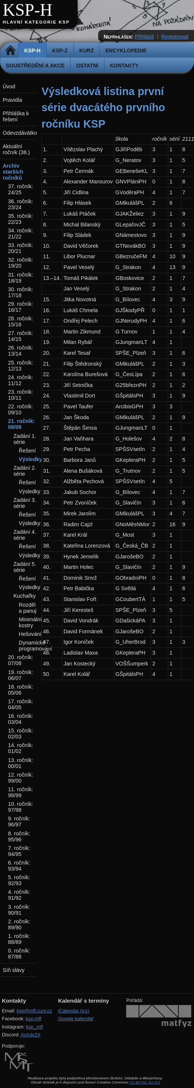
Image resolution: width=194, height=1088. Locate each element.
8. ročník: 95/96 (19, 836)
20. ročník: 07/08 (20, 660)
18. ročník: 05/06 (20, 690)
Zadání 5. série (24, 567)
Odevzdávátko (20, 133)
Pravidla (12, 100)
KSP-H (27, 9)
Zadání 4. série (24, 535)
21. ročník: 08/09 (21, 424)
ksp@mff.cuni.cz (34, 1011)
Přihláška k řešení (16, 116)
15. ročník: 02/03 (20, 734)
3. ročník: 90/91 (19, 910)
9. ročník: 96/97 (19, 822)
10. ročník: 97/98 (20, 807)
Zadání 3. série (24, 503)
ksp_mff (34, 1027)
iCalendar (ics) (74, 1011)
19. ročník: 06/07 (20, 675)
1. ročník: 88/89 (19, 939)
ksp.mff (33, 1018)
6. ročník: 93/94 (19, 866)
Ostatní (87, 65)
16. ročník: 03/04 (20, 719)
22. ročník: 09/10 (20, 409)
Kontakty (124, 65)
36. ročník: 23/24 (20, 204)
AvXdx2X (30, 1034)
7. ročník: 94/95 (19, 851)
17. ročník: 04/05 (20, 704)
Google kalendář (76, 1018)
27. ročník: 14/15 (20, 336)
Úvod (9, 86)
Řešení (27, 451)
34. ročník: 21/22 (20, 234)
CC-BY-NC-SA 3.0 (144, 1082)
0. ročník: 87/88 (19, 954)
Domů (10, 51)
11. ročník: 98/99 (20, 792)
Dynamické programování (35, 646)
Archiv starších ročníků (13, 172)
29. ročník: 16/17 (20, 307)
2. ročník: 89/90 (19, 924)
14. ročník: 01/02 (20, 748)
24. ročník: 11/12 (20, 380)
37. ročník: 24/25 (20, 189)
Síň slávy (13, 970)
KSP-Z (60, 51)
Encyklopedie (125, 51)
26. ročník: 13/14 (20, 351)
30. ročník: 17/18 (20, 292)
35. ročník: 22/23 (20, 219)
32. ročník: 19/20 (20, 263)
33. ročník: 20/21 (20, 248)
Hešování (30, 634)
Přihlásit (144, 37)
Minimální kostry (30, 622)
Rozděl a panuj (27, 608)
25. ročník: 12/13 (20, 366)
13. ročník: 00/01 (20, 763)
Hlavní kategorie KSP (36, 22)
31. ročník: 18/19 (20, 278)
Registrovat (174, 37)
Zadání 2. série (24, 471)
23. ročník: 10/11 (20, 395)
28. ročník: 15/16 (20, 321)
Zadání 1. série (24, 439)
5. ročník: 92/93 (19, 880)
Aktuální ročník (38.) (16, 149)
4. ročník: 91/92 (19, 895)
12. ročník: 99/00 (20, 778)
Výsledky (30, 459)
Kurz (86, 51)
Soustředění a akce (35, 65)
